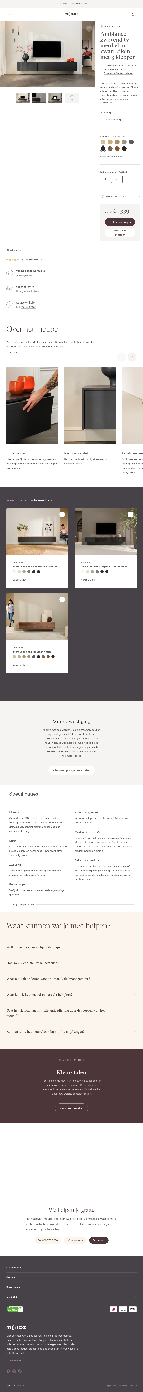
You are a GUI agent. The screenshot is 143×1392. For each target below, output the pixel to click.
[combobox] (120, 119)
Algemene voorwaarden (116, 1386)
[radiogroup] (111, 179)
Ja (105, 179)
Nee (117, 179)
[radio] (103, 142)
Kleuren (104, 136)
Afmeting (105, 112)
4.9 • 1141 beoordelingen (31, 260)
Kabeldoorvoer (108, 171)
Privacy (133, 1386)
